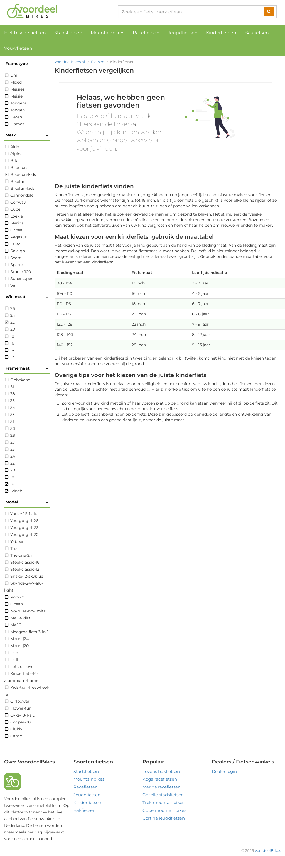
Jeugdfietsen (183, 32)
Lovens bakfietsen (161, 771)
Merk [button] (27, 135)
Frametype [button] (27, 64)
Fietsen (97, 61)
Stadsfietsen (68, 32)
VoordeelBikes (268, 850)
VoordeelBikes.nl (70, 61)
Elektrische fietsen (25, 32)
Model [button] (27, 502)
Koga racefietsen (159, 779)
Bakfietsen (257, 32)
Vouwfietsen (18, 48)
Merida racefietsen (161, 787)
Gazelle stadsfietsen (163, 794)
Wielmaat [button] (27, 297)
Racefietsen (146, 32)
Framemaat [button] (27, 368)
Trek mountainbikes (163, 802)
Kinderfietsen (221, 32)
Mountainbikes (107, 32)
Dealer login (224, 771)
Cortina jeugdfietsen (163, 818)
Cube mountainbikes (164, 810)
